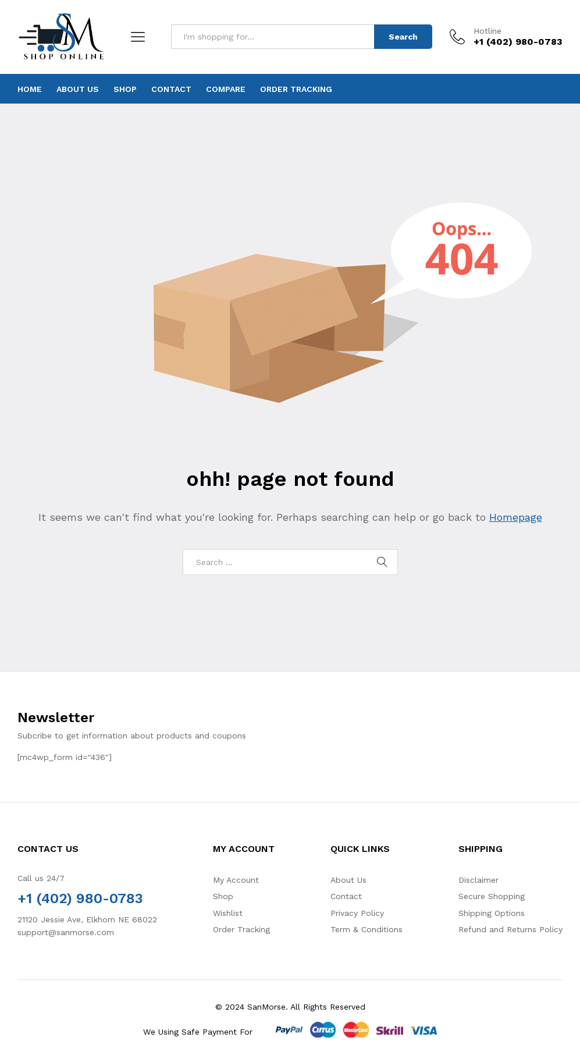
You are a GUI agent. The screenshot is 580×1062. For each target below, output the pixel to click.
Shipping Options (491, 913)
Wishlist (228, 913)
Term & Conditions (366, 929)
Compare (225, 89)
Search (403, 36)
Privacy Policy (357, 913)
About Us (77, 89)
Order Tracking (296, 89)
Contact (171, 89)
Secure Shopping (491, 896)
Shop (125, 89)
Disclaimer (478, 880)
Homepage (515, 517)
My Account (236, 880)
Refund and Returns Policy (510, 929)
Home (29, 89)
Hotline (487, 30)
